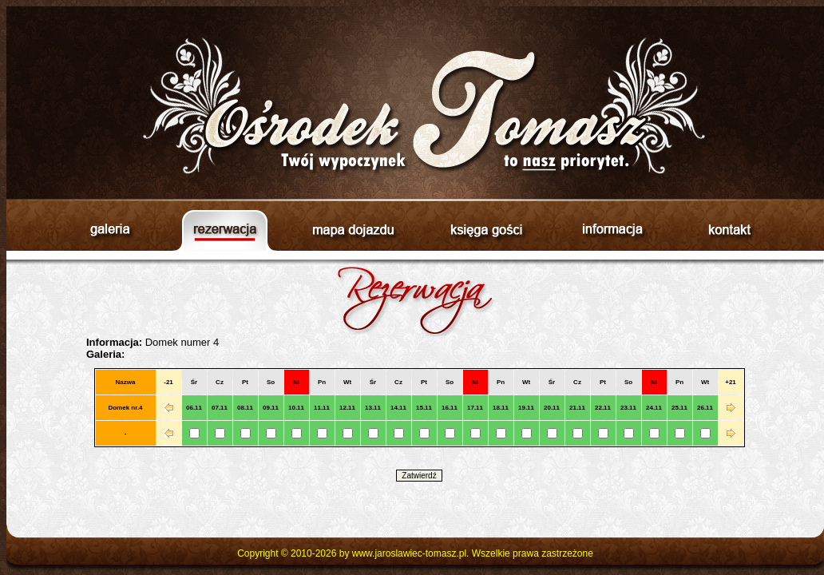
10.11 (296, 407)
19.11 (526, 407)
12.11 (347, 407)
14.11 (398, 407)
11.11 (322, 407)
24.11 (654, 407)
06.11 (194, 407)
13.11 (373, 407)
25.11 (679, 407)
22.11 (603, 407)
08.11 (245, 407)
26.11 (705, 407)
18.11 (501, 407)
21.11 (577, 407)
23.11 (628, 407)
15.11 (424, 407)
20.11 (552, 407)
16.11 (450, 407)
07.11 (220, 407)
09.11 (271, 407)
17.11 (475, 407)
